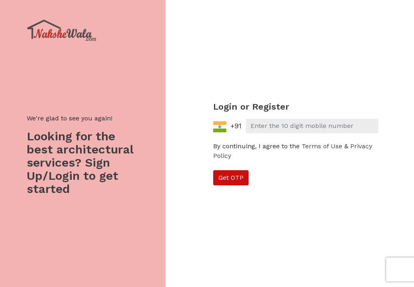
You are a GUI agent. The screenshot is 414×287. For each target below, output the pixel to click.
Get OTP (230, 177)
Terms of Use (322, 146)
